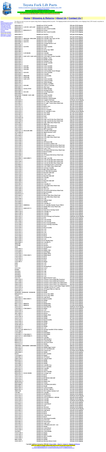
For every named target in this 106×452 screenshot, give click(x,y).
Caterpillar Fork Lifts (6, 26)
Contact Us (75, 18)
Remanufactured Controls (7, 22)
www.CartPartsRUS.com (53, 446)
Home (27, 18)
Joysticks (3, 30)
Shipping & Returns (43, 18)
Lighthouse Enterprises (43, 9)
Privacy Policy (53, 444)
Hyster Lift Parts (4, 29)
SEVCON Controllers (6, 36)
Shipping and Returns (74, 444)
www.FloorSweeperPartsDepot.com (54, 447)
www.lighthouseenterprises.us (68, 447)
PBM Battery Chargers (6, 34)
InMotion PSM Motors (6, 24)
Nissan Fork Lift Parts (6, 32)
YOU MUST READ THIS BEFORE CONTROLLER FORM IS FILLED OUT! (40, 13)
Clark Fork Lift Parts (5, 25)
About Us (61, 18)
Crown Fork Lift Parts (6, 28)
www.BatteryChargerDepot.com (65, 446)
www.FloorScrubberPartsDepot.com (39, 447)
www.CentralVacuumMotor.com (40, 446)
